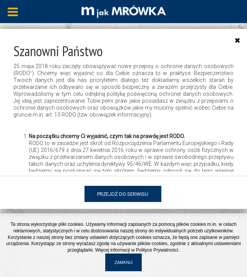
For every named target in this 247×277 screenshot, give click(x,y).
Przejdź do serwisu (122, 194)
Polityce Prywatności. (157, 250)
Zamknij (123, 262)
